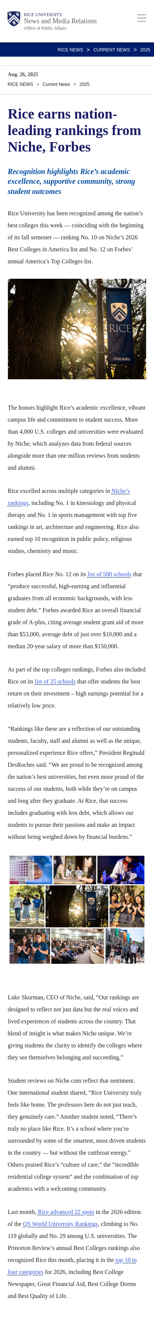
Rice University (43, 14)
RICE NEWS (70, 50)
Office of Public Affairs (45, 28)
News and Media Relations (60, 21)
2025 (145, 50)
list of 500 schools (110, 574)
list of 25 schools (55, 681)
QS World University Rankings (60, 1224)
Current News (111, 50)
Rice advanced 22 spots (66, 1212)
